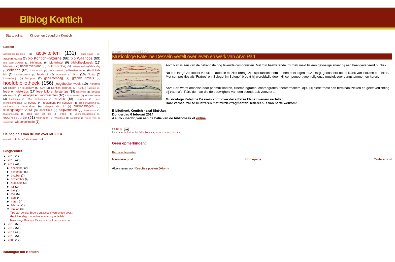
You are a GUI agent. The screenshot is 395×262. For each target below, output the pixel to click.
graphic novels (83, 78)
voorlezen (42, 117)
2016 (11, 156)
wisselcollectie (25, 122)
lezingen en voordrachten (40, 95)
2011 (11, 232)
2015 (11, 160)
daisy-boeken (55, 70)
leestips (96, 91)
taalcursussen (11, 113)
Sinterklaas (28, 106)
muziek (176, 132)
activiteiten (127, 132)
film (75, 74)
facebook (42, 74)
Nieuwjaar (81, 99)
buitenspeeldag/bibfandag (86, 66)
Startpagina (14, 35)
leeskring (81, 91)
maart (15, 201)
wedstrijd (75, 118)
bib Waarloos (81, 58)
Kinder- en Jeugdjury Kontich (51, 35)
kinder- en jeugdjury (21, 87)
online (201, 118)
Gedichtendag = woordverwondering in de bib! (37, 216)
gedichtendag (53, 78)
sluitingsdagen (84, 106)
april (14, 197)
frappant (30, 78)
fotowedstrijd (10, 78)
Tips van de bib (39, 113)
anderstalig (87, 53)
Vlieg (63, 113)
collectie (14, 70)
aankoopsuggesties (14, 53)
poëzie (32, 102)
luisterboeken (72, 95)
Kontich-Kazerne (87, 87)
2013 (11, 223)
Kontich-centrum (61, 87)
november (17, 171)
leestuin (12, 95)
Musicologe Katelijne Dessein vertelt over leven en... (41, 220)
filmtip (91, 74)
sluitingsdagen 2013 (17, 110)
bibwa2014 (9, 66)
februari (16, 205)
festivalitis (61, 74)
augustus (17, 182)
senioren (8, 106)
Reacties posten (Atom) (152, 168)
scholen (67, 102)
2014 (11, 164)
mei (13, 193)
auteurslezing (12, 58)
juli (13, 186)
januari (15, 209)
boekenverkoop (30, 66)
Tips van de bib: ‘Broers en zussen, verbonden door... (41, 212)
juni (13, 190)
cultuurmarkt (36, 70)
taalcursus (90, 110)
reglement (49, 102)
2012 (11, 227)
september (18, 179)
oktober (16, 175)
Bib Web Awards (13, 62)
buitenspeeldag (56, 66)
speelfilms (46, 109)
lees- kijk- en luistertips (53, 91)
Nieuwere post (122, 159)
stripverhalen (68, 110)
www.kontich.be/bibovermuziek (23, 139)
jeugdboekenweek (68, 83)
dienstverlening (77, 70)
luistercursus (163, 132)
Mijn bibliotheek (37, 99)
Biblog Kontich (51, 19)
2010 (11, 236)
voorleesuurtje (15, 117)
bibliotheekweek (82, 62)
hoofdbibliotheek (144, 132)
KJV (42, 87)
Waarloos (59, 118)
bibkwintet (56, 62)
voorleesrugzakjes (85, 113)
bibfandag (36, 62)
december (17, 167)
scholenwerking (87, 102)
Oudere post (383, 159)
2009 (11, 240)
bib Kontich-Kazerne (44, 58)
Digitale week (22, 74)
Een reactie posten (124, 152)
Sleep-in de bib (54, 106)
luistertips (14, 99)
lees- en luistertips (16, 91)
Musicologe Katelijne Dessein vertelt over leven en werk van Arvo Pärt (183, 56)
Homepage (253, 159)
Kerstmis (94, 83)
